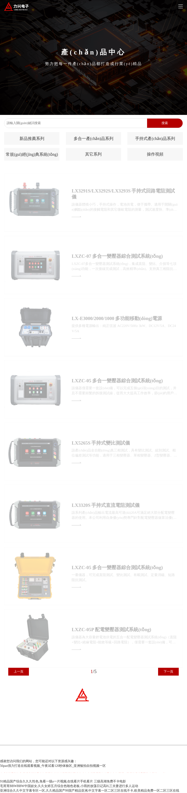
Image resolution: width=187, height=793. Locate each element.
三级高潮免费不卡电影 (110, 781)
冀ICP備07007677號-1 (78, 754)
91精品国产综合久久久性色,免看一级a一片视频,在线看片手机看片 (46, 781)
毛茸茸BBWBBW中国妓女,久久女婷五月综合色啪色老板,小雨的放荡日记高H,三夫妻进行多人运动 (69, 786)
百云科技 (116, 754)
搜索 (165, 123)
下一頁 (168, 671)
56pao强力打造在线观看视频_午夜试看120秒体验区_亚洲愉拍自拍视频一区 (53, 765)
